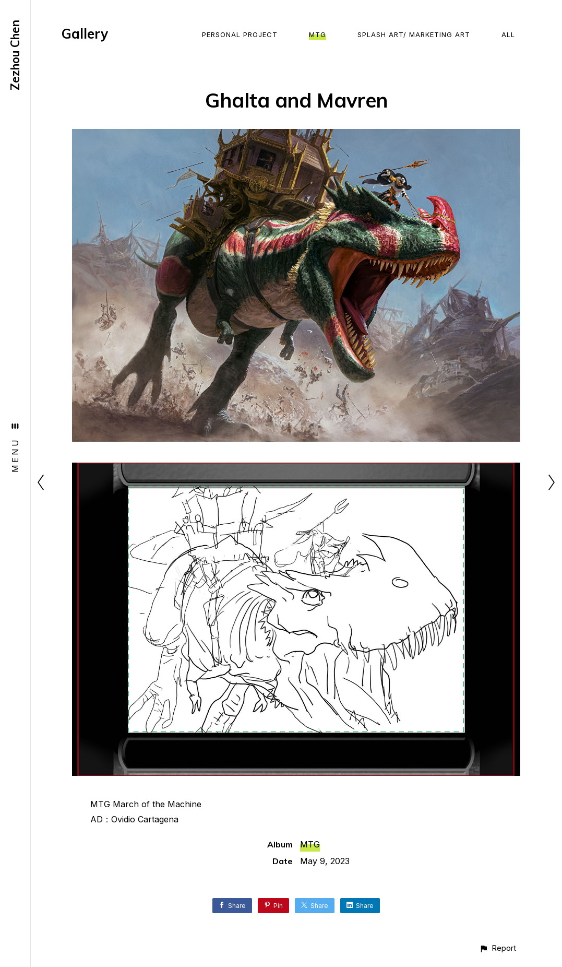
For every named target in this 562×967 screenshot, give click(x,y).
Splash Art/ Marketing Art (413, 34)
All (508, 34)
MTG (317, 34)
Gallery (85, 33)
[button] (497, 948)
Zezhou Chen (15, 55)
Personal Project (240, 34)
